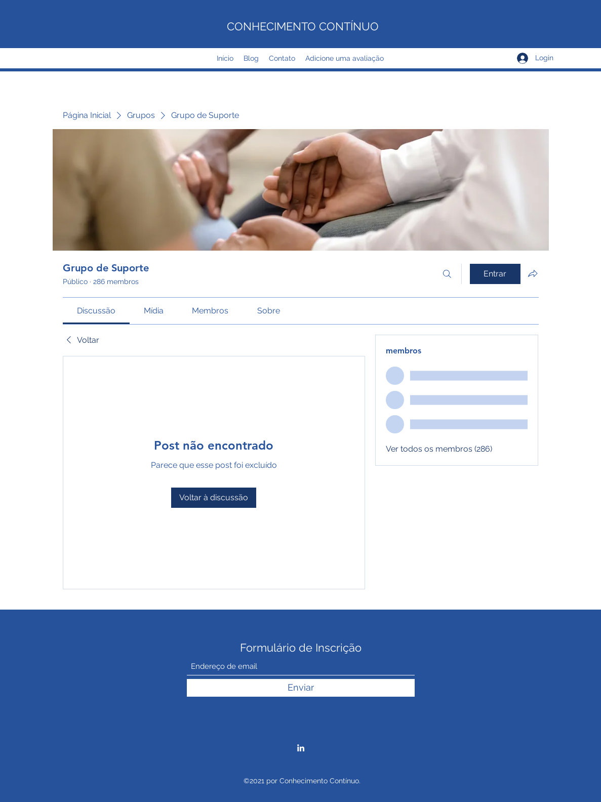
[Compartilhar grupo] (533, 273)
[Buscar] (447, 274)
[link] (96, 310)
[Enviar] (301, 688)
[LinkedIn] (301, 748)
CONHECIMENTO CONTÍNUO (303, 26)
